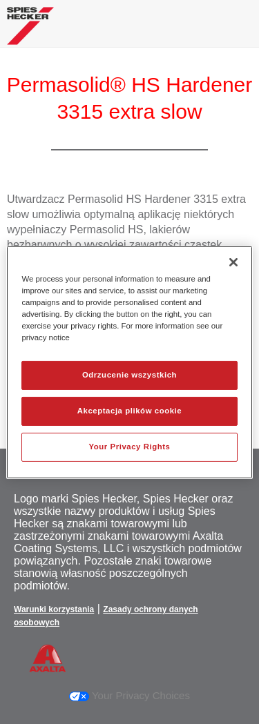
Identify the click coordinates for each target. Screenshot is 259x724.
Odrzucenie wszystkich (129, 375)
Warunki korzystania (54, 609)
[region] (129, 361)
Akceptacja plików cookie (129, 411)
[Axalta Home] (30, 31)
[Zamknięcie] (233, 261)
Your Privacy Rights (129, 446)
